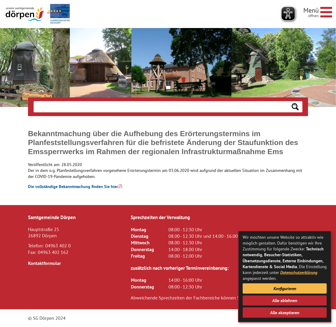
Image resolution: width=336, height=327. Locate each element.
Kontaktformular (44, 263)
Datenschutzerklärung (298, 272)
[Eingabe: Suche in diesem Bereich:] (161, 106)
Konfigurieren (284, 288)
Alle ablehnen (284, 300)
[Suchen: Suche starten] (295, 106)
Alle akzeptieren (284, 312)
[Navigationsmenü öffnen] (317, 11)
